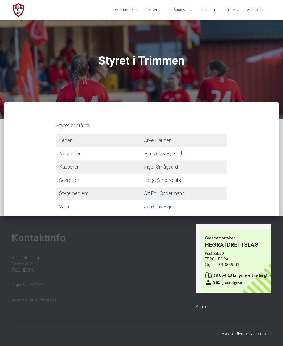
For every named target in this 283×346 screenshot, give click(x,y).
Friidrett (209, 10)
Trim (233, 10)
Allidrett (257, 10)
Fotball (154, 10)
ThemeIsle (262, 333)
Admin (201, 306)
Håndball (181, 10)
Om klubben (125, 10)
